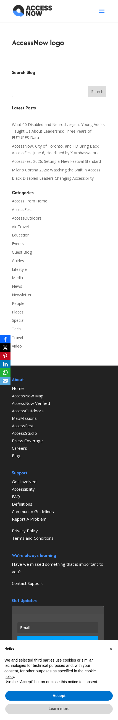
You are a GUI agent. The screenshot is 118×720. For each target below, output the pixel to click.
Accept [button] (59, 695)
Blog (16, 455)
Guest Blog (22, 252)
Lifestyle (19, 269)
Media (17, 277)
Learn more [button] (58, 708)
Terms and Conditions (33, 538)
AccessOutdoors (26, 218)
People (18, 303)
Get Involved (24, 481)
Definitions (22, 504)
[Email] (5, 381)
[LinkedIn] (5, 364)
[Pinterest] (5, 356)
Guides (18, 260)
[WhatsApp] (5, 372)
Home (18, 388)
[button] (110, 648)
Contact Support (27, 583)
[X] (5, 347)
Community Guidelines (33, 511)
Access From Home (29, 201)
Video (17, 346)
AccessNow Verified (31, 403)
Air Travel (20, 226)
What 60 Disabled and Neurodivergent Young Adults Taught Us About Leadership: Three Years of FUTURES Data (58, 131)
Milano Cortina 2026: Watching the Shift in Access (56, 170)
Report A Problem (29, 519)
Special (18, 320)
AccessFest (22, 209)
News (17, 286)
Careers (19, 448)
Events (18, 243)
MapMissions (24, 418)
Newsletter (22, 294)
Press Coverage (27, 440)
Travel (17, 337)
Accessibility (23, 489)
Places (17, 312)
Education (21, 235)
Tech (16, 328)
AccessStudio (24, 433)
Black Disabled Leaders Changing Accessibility (53, 178)
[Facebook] (5, 339)
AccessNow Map (27, 395)
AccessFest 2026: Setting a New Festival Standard (56, 161)
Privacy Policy (25, 530)
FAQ (16, 496)
